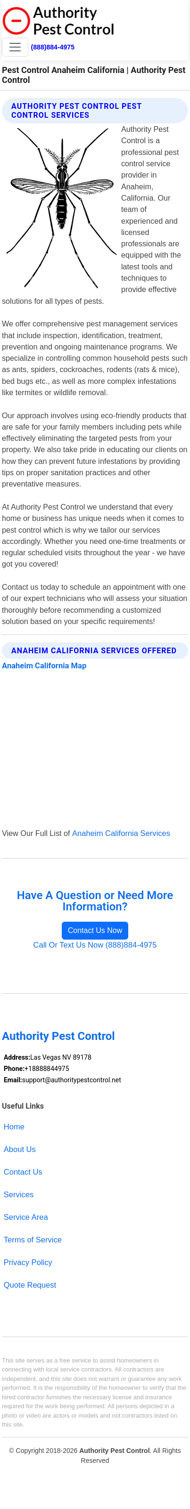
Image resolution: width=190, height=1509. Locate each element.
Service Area (26, 1217)
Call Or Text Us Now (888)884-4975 (95, 945)
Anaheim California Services (121, 833)
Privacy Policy (28, 1262)
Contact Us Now (95, 930)
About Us (20, 1149)
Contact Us (23, 1172)
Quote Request (30, 1285)
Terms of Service (33, 1239)
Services (19, 1194)
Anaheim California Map (44, 665)
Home (14, 1126)
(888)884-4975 (52, 47)
